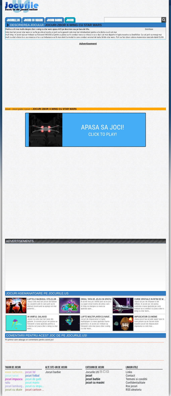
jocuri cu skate (13, 389)
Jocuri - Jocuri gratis (14, 109)
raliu (7, 382)
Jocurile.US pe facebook (107, 371)
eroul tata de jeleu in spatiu (96, 299)
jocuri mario (32, 382)
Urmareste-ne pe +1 (101, 371)
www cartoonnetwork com (15, 372)
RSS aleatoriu (133, 389)
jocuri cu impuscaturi (35, 386)
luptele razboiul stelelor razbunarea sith (50, 299)
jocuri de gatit (33, 379)
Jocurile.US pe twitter (104, 371)
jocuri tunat (11, 375)
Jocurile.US (92, 372)
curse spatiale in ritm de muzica (151, 299)
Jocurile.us (13, 20)
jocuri (70, 20)
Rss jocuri (131, 386)
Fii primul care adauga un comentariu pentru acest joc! (29, 340)
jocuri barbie (54, 20)
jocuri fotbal (32, 375)
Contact (130, 375)
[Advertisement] (85, 68)
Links (129, 372)
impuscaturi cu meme (145, 316)
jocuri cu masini (33, 20)
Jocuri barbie (53, 372)
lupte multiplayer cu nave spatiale (100, 316)
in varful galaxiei (37, 316)
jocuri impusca (13, 379)
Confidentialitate (135, 382)
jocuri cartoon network (35, 389)
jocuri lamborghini (15, 386)
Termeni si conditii (136, 379)
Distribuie (149, 29)
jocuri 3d (30, 372)
